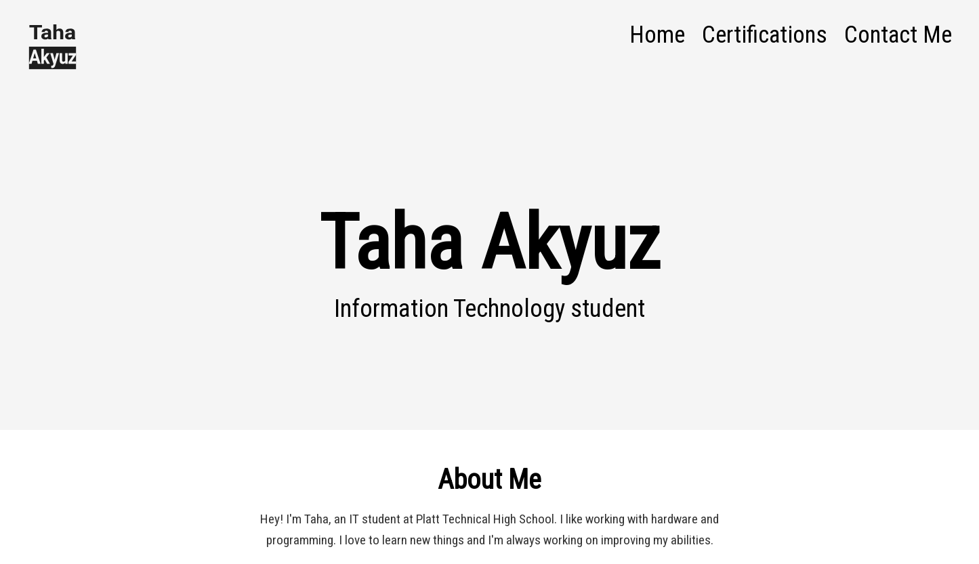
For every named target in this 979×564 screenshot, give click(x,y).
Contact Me (898, 34)
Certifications (764, 34)
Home (657, 34)
